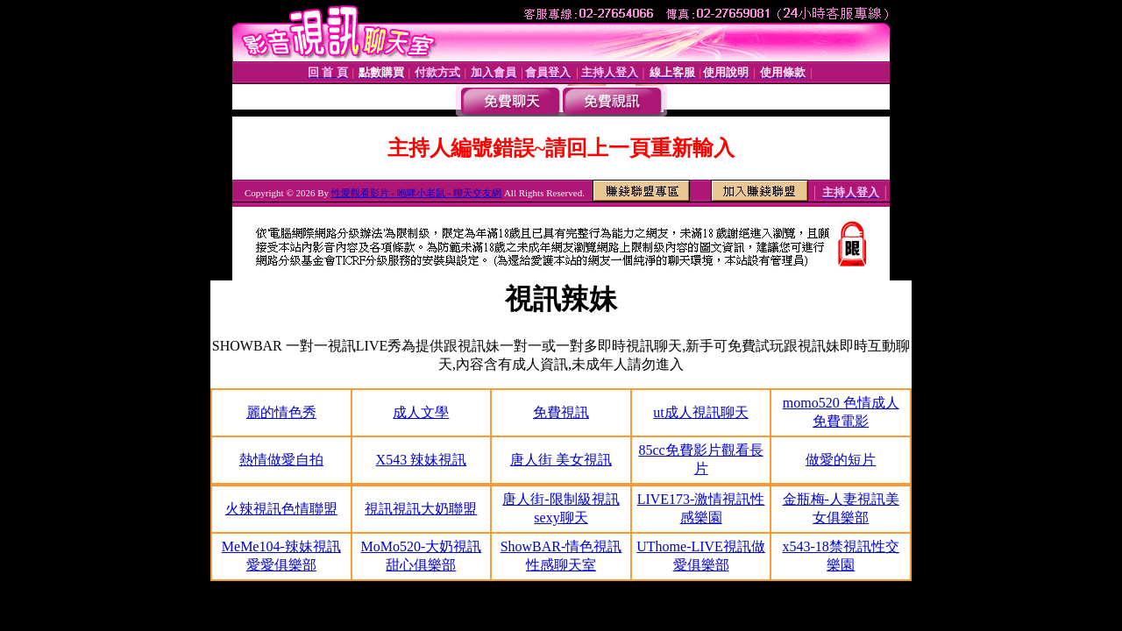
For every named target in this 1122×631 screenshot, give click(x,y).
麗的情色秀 (281, 412)
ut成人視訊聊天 (700, 412)
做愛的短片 (841, 459)
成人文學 (421, 412)
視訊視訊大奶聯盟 (421, 508)
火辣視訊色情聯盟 (281, 508)
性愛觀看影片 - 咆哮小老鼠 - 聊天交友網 (416, 193)
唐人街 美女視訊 (561, 459)
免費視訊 (561, 412)
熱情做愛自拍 (281, 459)
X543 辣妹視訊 (421, 459)
